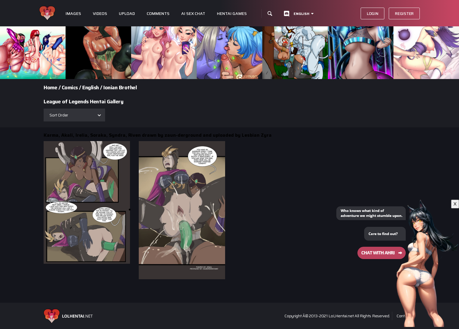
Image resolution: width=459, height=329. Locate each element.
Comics (70, 87)
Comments (158, 14)
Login (372, 13)
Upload (127, 14)
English (301, 13)
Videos (100, 14)
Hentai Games (232, 14)
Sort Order (58, 115)
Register (404, 13)
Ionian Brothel (120, 87)
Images (73, 14)
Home (50, 87)
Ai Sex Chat (193, 14)
